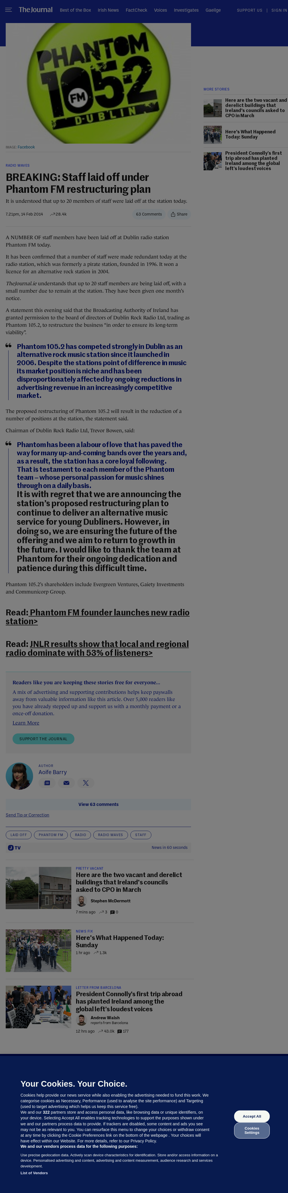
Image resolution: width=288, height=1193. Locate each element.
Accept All (252, 1116)
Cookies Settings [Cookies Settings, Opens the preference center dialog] (252, 1130)
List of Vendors (34, 1173)
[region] (144, 1124)
